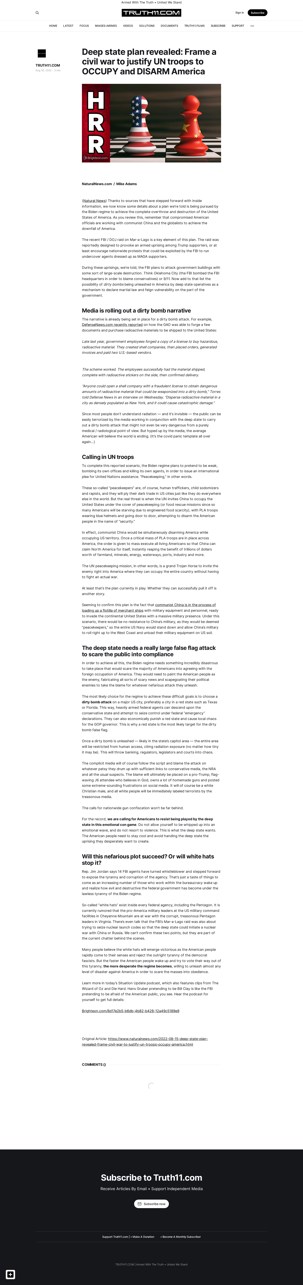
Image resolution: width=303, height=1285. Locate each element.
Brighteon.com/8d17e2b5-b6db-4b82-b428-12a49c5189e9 (130, 1011)
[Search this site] (37, 13)
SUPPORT (238, 25)
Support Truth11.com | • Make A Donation (128, 1236)
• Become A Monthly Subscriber (180, 1236)
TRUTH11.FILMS (194, 25)
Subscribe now (151, 1204)
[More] (252, 26)
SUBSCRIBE (218, 25)
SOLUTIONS (147, 25)
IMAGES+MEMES (106, 25)
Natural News (94, 201)
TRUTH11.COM (48, 65)
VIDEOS (128, 25)
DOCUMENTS (169, 25)
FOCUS (84, 25)
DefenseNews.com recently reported (112, 325)
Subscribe (257, 12)
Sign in (239, 12)
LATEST (68, 25)
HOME (53, 25)
